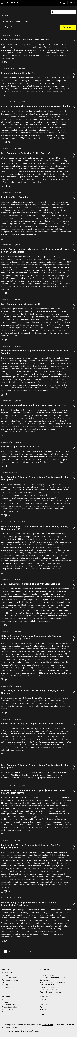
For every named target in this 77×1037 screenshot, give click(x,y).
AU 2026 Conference (9, 973)
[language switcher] (65, 2)
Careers (5, 1002)
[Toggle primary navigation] (2, 3)
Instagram (44, 1007)
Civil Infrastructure (47, 985)
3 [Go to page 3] (12, 952)
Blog (41, 1012)
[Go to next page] (30, 951)
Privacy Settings (7, 1031)
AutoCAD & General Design (50, 989)
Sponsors (5, 975)
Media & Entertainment (49, 987)
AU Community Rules (10, 980)
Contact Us (6, 987)
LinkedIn (43, 1000)
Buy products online (9, 1007)
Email (42, 1014)
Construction (45, 980)
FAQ (3, 982)
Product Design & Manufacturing (52, 982)
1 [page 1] (5, 952)
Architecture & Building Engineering (53, 977)
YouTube (43, 1009)
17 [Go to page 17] (27, 952)
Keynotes (43, 973)
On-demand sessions (48, 975)
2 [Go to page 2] (9, 952)
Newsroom (6, 1012)
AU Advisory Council (9, 977)
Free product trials (9, 1005)
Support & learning (9, 1009)
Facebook (43, 1005)
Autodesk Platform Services (50, 992)
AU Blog (5, 985)
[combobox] (67, 27)
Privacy (15, 1027)
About (4, 1000)
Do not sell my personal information (27, 1031)
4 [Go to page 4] (16, 952)
